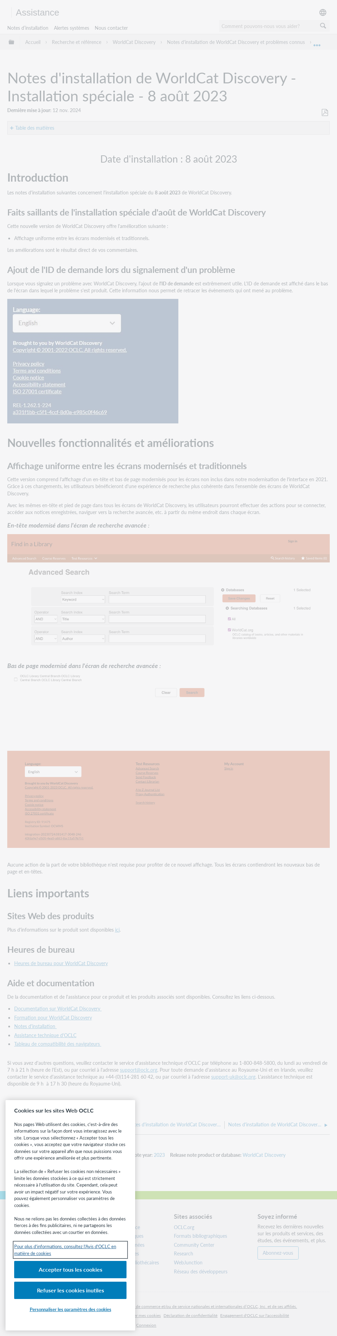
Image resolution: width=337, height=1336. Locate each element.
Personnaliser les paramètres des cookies (70, 1309)
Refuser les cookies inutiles (70, 1290)
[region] (70, 1215)
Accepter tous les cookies (70, 1269)
